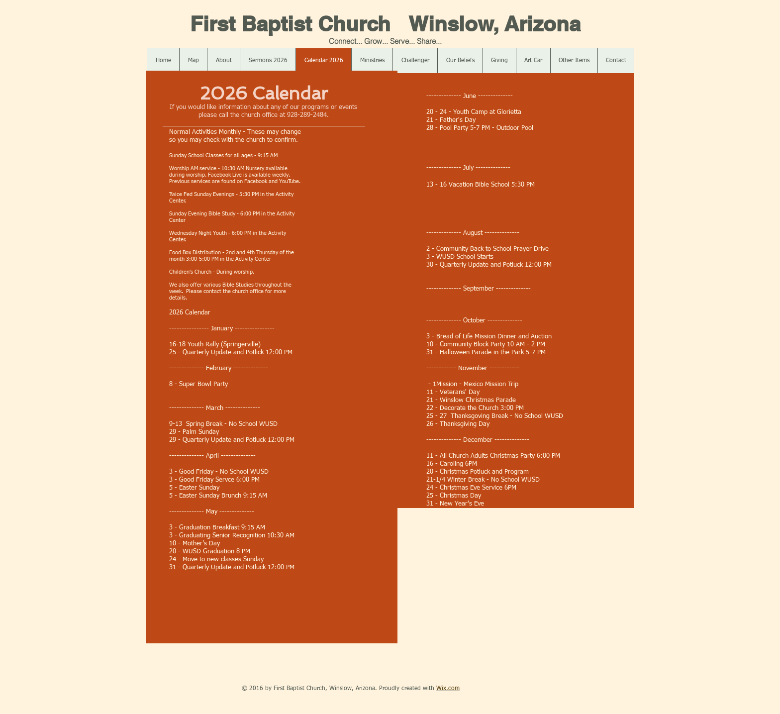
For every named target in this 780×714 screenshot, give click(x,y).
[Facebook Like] (205, 689)
